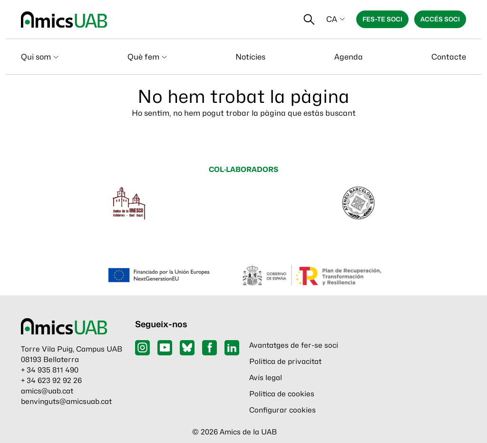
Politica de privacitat (285, 361)
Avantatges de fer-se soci (293, 345)
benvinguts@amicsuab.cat (66, 401)
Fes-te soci (382, 19)
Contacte (448, 56)
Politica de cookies (281, 394)
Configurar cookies (282, 410)
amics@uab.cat (47, 391)
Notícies (250, 56)
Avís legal (265, 377)
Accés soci (440, 19)
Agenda (348, 56)
